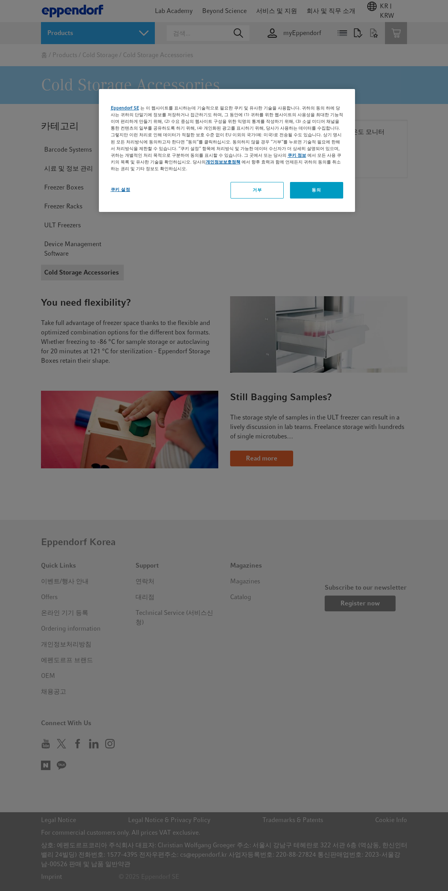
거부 (257, 190)
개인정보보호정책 (223, 162)
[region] (227, 150)
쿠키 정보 (297, 155)
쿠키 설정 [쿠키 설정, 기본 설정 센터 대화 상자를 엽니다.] (120, 189)
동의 (316, 190)
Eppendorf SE (125, 108)
